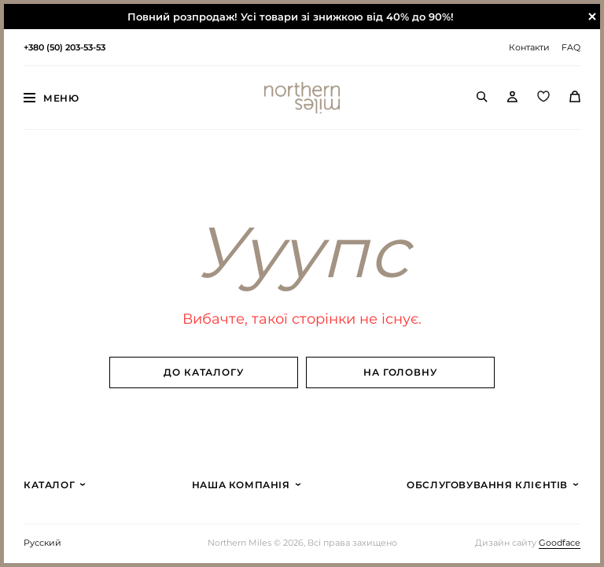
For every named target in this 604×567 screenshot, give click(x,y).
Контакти (529, 47)
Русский (42, 543)
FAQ (571, 47)
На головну (400, 372)
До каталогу (204, 372)
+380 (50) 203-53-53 (64, 47)
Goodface (559, 543)
